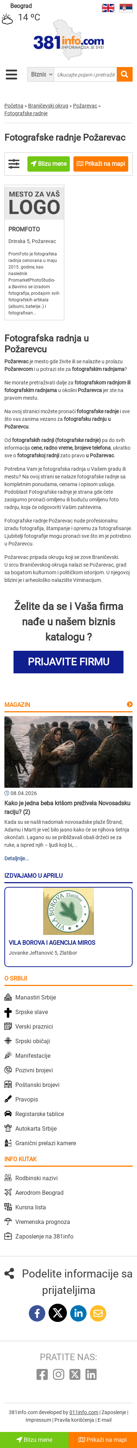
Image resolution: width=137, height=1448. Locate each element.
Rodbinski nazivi (36, 1178)
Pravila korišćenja (74, 1420)
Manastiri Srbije (35, 997)
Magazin (17, 704)
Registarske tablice (39, 1114)
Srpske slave (31, 1012)
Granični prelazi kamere (45, 1143)
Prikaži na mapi (103, 1439)
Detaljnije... (16, 858)
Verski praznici (34, 1026)
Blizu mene (34, 1439)
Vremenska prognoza (42, 1221)
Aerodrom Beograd (39, 1192)
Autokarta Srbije (36, 1128)
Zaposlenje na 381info (44, 1236)
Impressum (39, 1420)
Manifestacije (32, 1055)
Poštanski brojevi (37, 1084)
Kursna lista (30, 1207)
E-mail (104, 1420)
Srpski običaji (32, 1041)
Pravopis (26, 1099)
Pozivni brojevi (34, 1070)
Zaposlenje (114, 1412)
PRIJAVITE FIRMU (68, 662)
